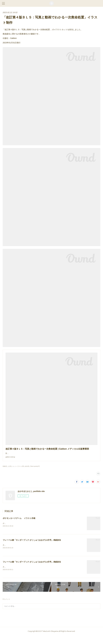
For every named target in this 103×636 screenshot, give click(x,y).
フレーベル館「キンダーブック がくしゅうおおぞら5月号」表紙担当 (32, 540)
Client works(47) (35, 466)
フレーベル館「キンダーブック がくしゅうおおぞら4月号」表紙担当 (32, 562)
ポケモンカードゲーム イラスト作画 (19, 518)
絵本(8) (27, 466)
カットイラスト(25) (18, 466)
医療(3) (5, 466)
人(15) (10, 466)
